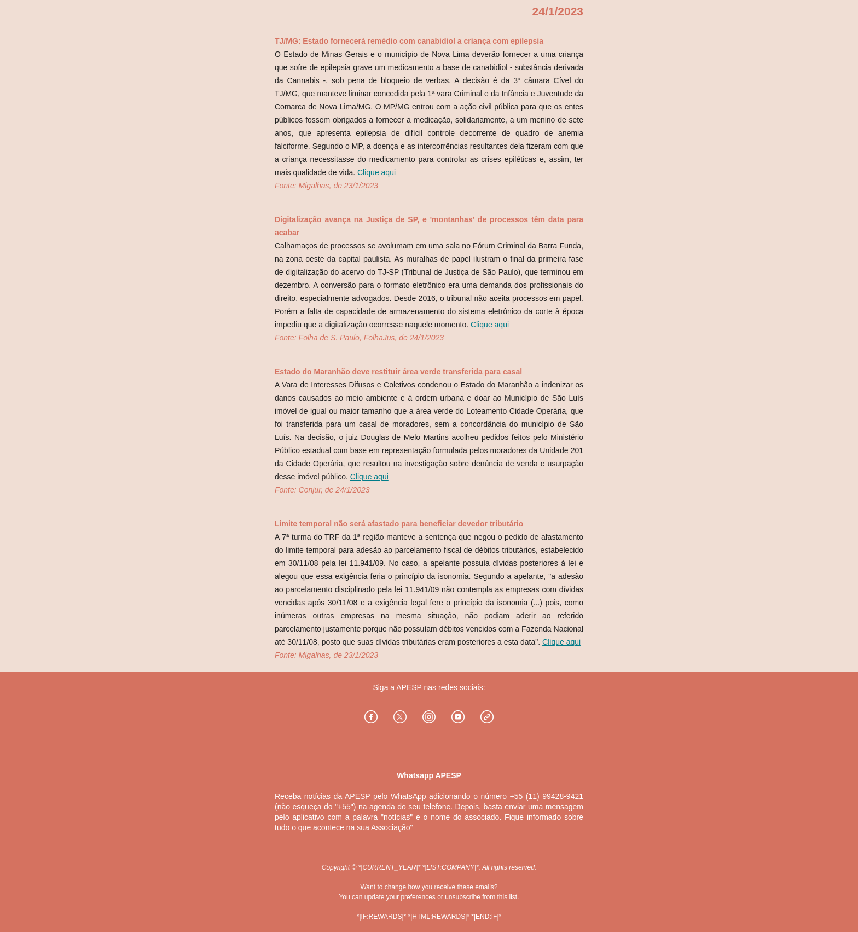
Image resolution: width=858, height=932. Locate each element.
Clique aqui (376, 172)
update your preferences (400, 897)
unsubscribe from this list (481, 897)
